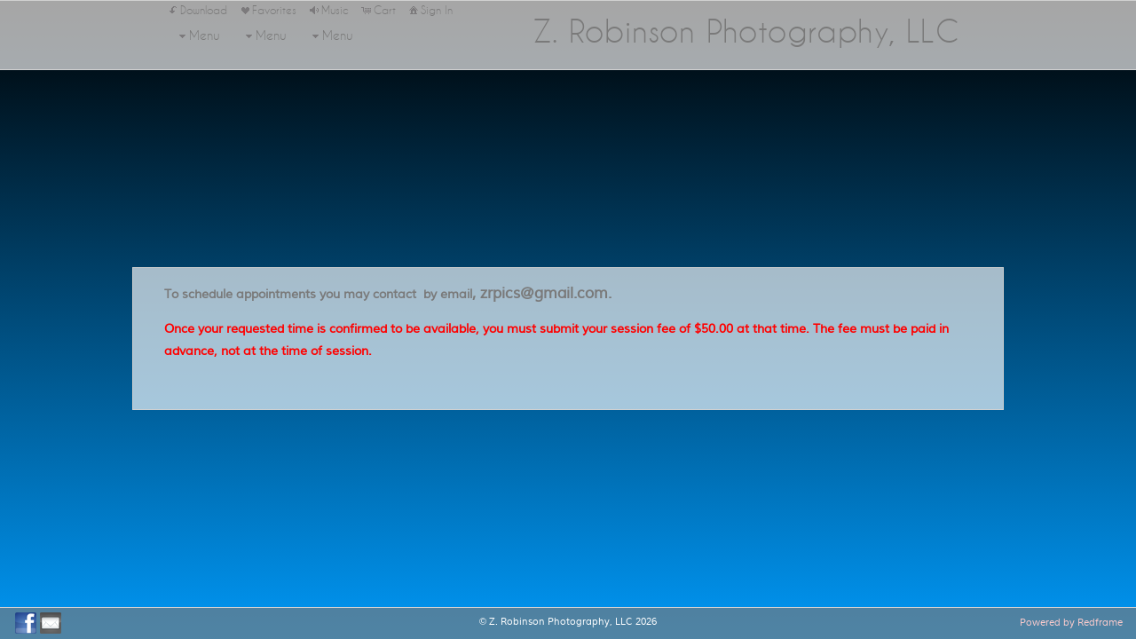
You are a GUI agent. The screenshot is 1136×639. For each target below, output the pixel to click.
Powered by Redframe (1071, 622)
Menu (197, 35)
